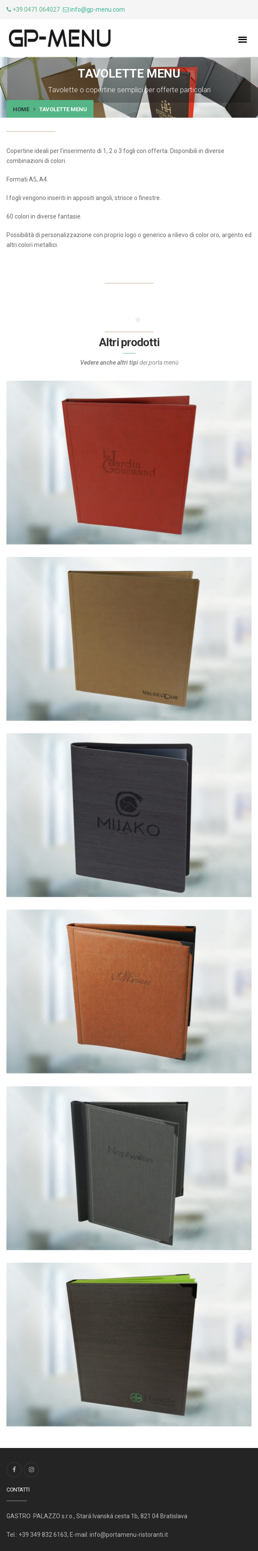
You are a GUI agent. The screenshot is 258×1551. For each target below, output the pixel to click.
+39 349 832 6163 (43, 1534)
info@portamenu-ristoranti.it (129, 1534)
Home (21, 109)
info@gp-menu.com (97, 9)
